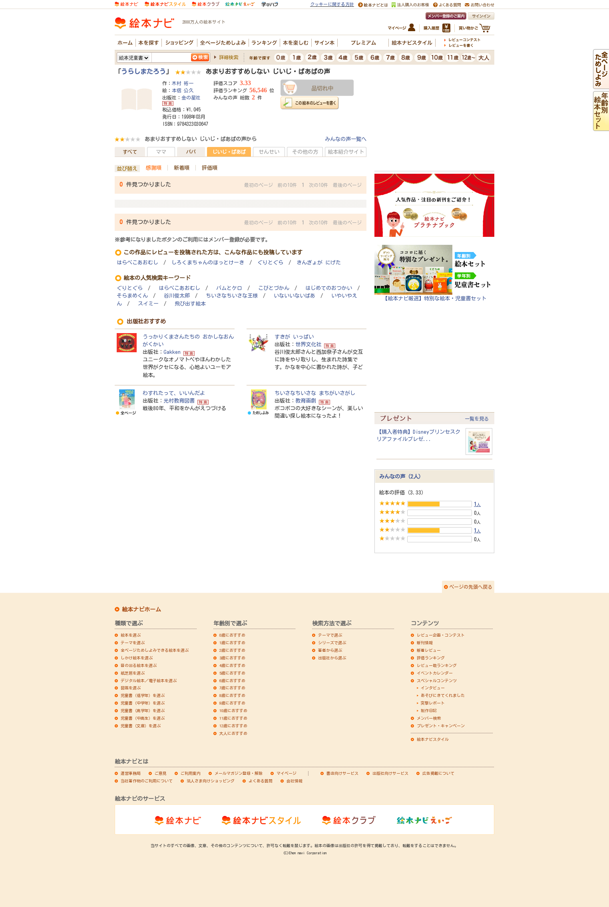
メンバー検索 (429, 718)
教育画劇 (305, 400)
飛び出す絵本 (190, 303)
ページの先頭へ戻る (470, 586)
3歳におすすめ (232, 658)
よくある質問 (261, 781)
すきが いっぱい (294, 336)
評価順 (209, 168)
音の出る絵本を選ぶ (139, 665)
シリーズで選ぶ (332, 643)
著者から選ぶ (330, 650)
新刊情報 (425, 643)
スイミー (148, 303)
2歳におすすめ (232, 650)
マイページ (287, 773)
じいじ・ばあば (229, 151)
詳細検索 (228, 57)
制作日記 (429, 711)
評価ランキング (431, 658)
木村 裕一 (182, 83)
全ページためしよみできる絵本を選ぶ (155, 650)
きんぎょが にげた (319, 262)
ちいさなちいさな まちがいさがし (315, 393)
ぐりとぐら (270, 262)
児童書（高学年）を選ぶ (143, 711)
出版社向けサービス (390, 773)
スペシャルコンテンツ (437, 681)
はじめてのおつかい (328, 288)
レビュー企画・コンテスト (441, 635)
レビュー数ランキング (437, 665)
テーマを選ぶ (133, 643)
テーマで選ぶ (330, 635)
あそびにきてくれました (443, 695)
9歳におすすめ (232, 703)
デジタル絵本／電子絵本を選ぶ (149, 681)
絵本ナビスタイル (433, 739)
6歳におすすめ (232, 681)
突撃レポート (433, 703)
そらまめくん (132, 295)
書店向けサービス (342, 773)
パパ (191, 151)
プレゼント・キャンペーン (441, 726)
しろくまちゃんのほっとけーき (207, 262)
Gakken (172, 352)
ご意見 (161, 773)
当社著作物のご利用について (147, 781)
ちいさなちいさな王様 (232, 295)
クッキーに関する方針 (332, 4)
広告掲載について (438, 773)
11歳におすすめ (233, 718)
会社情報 (295, 781)
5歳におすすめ (232, 673)
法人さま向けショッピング (211, 781)
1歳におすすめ (232, 643)
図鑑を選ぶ (131, 688)
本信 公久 (182, 90)
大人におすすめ (233, 733)
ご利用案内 (191, 773)
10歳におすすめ (233, 711)
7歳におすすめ (232, 688)
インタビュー (433, 688)
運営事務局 (131, 773)
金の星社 (191, 97)
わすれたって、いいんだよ (174, 393)
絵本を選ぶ (131, 635)
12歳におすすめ (233, 726)
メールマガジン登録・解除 (239, 773)
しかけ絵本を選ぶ (137, 658)
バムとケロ (229, 288)
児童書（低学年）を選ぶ (143, 695)
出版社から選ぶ (332, 658)
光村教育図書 (179, 400)
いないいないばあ (294, 295)
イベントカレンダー (435, 673)
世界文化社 (308, 344)
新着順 (181, 168)
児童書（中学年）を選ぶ (143, 703)
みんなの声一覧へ (345, 139)
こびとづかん (273, 288)
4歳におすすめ (232, 665)
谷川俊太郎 (177, 295)
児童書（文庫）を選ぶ (141, 726)
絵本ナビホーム (141, 609)
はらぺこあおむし (137, 262)
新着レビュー (429, 650)
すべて (130, 151)
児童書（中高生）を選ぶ (143, 718)
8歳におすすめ (232, 695)
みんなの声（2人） (401, 476)
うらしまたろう (143, 71)
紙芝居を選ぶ (133, 673)
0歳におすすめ (232, 635)
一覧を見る (477, 418)
